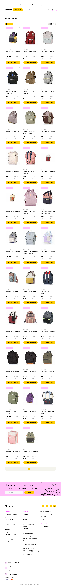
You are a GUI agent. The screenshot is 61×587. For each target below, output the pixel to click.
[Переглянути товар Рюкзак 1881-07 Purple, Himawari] (30, 197)
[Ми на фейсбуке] (43, 506)
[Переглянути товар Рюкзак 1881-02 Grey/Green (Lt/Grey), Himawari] (30, 237)
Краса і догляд (9, 539)
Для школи (8, 517)
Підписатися (29, 492)
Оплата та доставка (45, 511)
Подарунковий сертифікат (47, 519)
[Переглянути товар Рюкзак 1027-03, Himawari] (13, 317)
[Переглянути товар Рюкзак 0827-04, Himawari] (13, 437)
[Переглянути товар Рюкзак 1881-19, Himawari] (48, 37)
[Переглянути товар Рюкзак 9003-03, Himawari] (30, 437)
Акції (22, 5)
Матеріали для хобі (10, 524)
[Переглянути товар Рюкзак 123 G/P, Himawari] (13, 117)
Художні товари (9, 519)
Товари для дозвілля (10, 532)
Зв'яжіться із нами (45, 5)
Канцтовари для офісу (11, 514)
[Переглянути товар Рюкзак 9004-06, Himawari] (13, 37)
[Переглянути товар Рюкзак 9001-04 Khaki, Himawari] (13, 397)
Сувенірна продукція (10, 534)
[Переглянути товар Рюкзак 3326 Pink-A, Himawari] (30, 157)
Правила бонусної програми (48, 514)
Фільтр (9, 24)
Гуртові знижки (28, 5)
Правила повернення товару (30, 536)
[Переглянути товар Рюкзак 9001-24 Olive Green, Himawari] (30, 117)
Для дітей (7, 527)
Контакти (25, 522)
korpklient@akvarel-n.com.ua (14, 570)
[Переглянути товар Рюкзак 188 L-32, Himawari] (30, 317)
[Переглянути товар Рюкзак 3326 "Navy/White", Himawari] (48, 397)
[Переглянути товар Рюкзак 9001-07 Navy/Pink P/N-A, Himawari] (48, 197)
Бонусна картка (44, 526)
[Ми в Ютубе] (50, 506)
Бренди (25, 519)
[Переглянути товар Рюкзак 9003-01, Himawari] (48, 317)
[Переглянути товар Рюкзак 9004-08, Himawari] (13, 237)
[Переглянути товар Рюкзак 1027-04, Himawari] (13, 197)
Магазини (17, 5)
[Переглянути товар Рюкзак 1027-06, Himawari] (48, 237)
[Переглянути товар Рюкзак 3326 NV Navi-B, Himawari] (48, 277)
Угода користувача (28, 533)
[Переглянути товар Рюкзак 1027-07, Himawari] (48, 157)
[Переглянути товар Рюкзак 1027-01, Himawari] (13, 357)
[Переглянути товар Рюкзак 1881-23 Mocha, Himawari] (30, 77)
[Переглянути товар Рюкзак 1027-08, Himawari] (48, 117)
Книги (6, 522)
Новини (25, 517)
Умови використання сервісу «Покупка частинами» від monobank (30, 544)
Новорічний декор (10, 541)
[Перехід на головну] (8, 10)
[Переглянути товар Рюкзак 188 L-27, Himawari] (30, 37)
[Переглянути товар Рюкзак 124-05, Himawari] (30, 397)
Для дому (7, 529)
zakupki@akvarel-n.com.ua (14, 568)
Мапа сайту (43, 516)
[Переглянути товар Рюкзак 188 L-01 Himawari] (13, 277)
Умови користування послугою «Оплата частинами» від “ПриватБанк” (31, 550)
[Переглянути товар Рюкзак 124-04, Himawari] (30, 357)
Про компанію (26, 528)
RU (52, 4)
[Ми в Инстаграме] (46, 506)
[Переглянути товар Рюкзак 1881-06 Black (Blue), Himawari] (13, 77)
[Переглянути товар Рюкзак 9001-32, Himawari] (30, 277)
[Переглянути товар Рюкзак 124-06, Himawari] (48, 357)
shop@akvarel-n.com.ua (13, 566)
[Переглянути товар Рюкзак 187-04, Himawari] (13, 157)
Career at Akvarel (27, 554)
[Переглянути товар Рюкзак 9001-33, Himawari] (48, 77)
